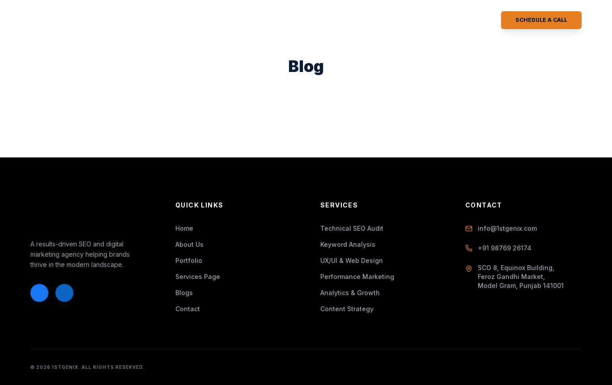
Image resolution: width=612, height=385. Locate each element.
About (170, 20)
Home (131, 20)
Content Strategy (347, 309)
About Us (189, 244)
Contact (364, 20)
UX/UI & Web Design (351, 260)
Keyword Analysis (347, 244)
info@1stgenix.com (501, 228)
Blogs (318, 20)
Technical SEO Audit (351, 228)
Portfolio (270, 20)
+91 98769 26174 (498, 248)
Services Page (197, 276)
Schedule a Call (541, 20)
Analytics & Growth (350, 292)
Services (216, 20)
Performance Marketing (357, 276)
